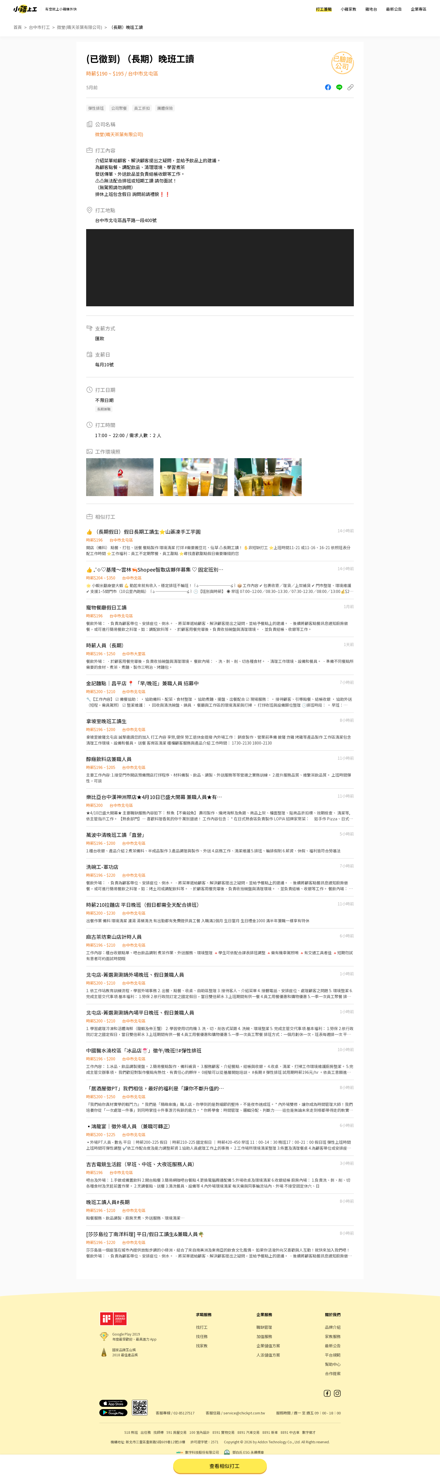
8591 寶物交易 (223, 1432)
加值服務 (264, 1336)
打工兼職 (324, 9)
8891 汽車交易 (248, 1432)
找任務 (202, 1336)
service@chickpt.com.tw (244, 1413)
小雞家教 (348, 9)
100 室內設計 (199, 1432)
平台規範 (333, 1355)
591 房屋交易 (176, 1432)
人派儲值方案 (268, 1355)
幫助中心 (333, 1364)
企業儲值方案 (268, 1345)
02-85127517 (183, 1413)
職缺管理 (264, 1327)
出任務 (146, 1432)
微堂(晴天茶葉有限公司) (79, 27)
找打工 (202, 1327)
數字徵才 (309, 1432)
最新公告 (394, 9)
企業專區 (419, 9)
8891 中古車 (290, 1432)
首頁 (17, 27)
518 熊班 (131, 1432)
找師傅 (158, 1432)
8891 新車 (270, 1432)
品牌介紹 (333, 1327)
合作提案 (333, 1373)
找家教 (202, 1345)
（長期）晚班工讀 (126, 27)
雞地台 (371, 9)
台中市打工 (39, 27)
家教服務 (333, 1336)
